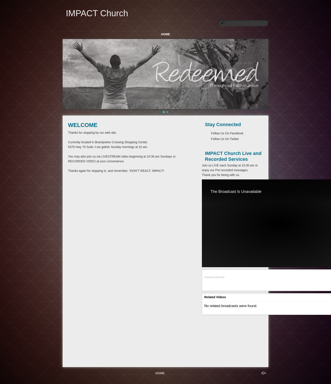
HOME (165, 34)
